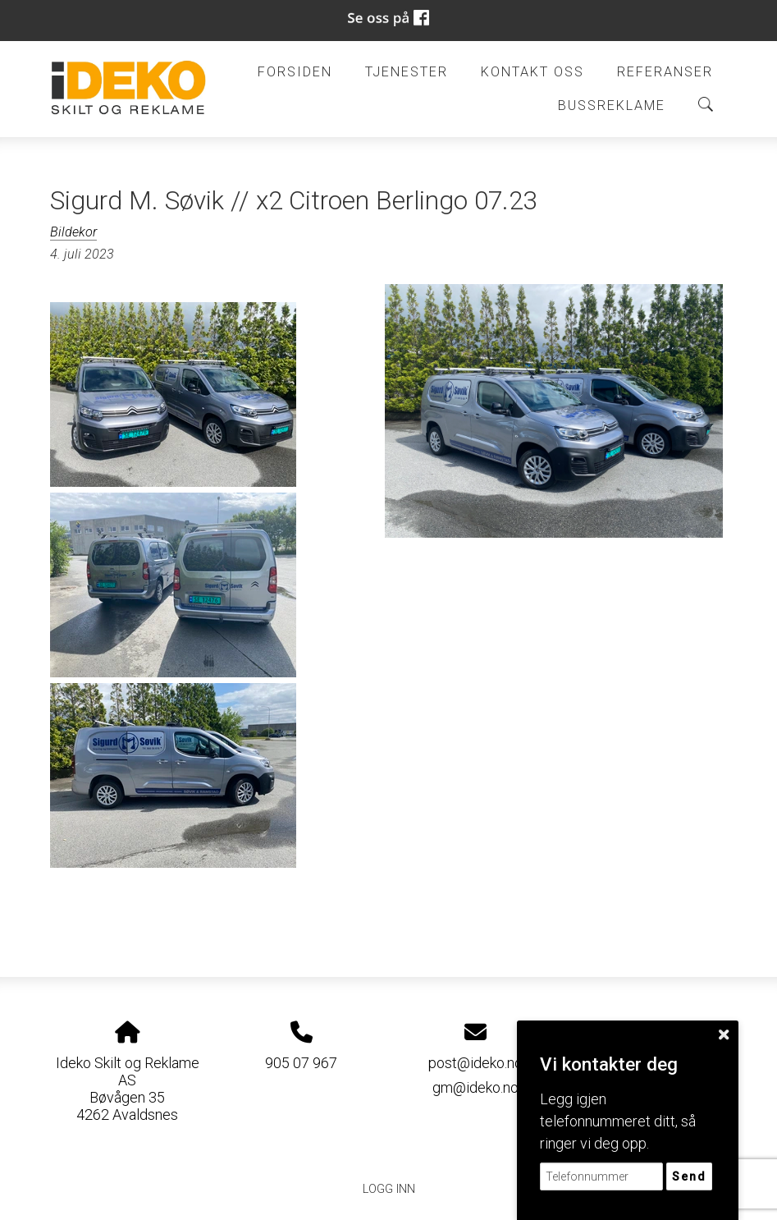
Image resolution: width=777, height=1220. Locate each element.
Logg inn (389, 1189)
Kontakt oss (532, 72)
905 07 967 (301, 1062)
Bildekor (73, 232)
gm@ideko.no (475, 1087)
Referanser (665, 72)
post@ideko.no (475, 1062)
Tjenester (406, 72)
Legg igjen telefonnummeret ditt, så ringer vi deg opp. (618, 1121)
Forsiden (295, 72)
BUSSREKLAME (611, 105)
